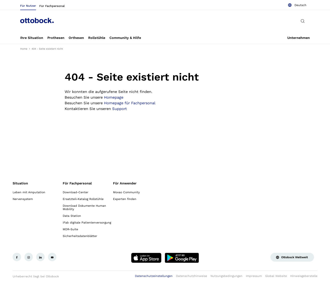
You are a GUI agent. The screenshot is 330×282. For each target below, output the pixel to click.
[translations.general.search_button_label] (302, 21)
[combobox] (297, 5)
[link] (31, 38)
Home (23, 48)
